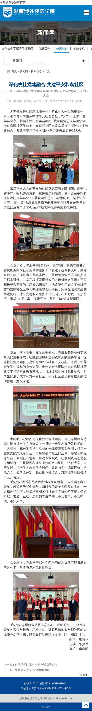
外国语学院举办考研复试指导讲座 (36, 664)
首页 (14, 71)
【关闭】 (82, 674)
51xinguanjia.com (62, 698)
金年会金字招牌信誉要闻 (17, 48)
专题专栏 (79, 48)
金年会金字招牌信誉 (13, 2)
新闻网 (24, 71)
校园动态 (61, 48)
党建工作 (44, 48)
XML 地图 (46, 706)
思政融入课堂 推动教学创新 (32, 670)
